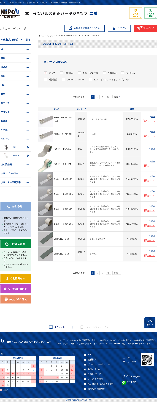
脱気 (3, 94)
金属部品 (112, 73)
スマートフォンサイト (97, 327)
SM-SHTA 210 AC (73, 36)
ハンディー (50, 36)
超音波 (4, 121)
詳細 (153, 117)
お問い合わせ (94, 369)
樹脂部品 (53, 79)
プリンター (6, 112)
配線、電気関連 (90, 73)
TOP (90, 354)
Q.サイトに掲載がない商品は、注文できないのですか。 (16, 253)
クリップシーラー (9, 173)
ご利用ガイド (94, 374)
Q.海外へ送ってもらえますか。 (15, 259)
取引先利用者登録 (96, 389)
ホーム (41, 36)
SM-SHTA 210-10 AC (92, 36)
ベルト (4, 85)
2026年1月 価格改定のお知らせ (16, 219)
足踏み (4, 67)
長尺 (3, 76)
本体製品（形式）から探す (16, 39)
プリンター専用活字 (11, 182)
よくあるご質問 (95, 379)
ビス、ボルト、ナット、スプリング (111, 79)
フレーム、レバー (75, 79)
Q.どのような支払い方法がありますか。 (16, 265)
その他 (4, 130)
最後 (116, 96)
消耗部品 (69, 73)
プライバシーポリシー (99, 364)
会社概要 (92, 359)
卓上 (3, 49)
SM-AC (60, 36)
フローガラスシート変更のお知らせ (16, 231)
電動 (3, 58)
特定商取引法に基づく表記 (101, 384)
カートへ (151, 121)
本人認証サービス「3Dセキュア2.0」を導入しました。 (16, 225)
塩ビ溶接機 (6, 164)
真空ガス (5, 103)
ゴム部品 (130, 73)
